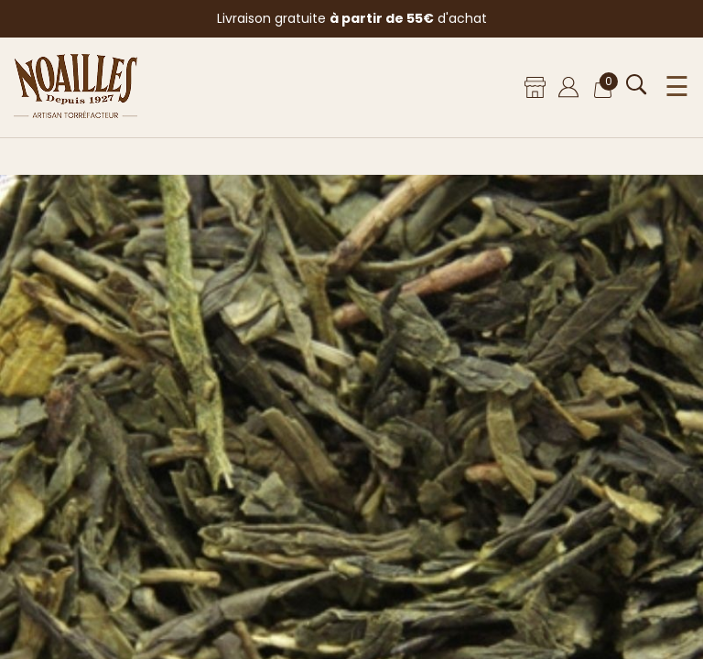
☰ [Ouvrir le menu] (677, 87)
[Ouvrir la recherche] (636, 84)
